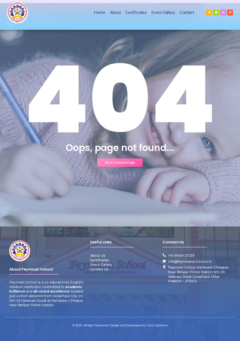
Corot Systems (157, 325)
